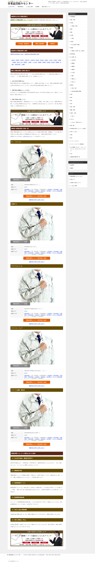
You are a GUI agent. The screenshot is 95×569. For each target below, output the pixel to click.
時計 (71, 100)
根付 (71, 137)
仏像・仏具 (74, 88)
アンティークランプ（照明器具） (77, 144)
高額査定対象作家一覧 (75, 156)
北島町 (59, 60)
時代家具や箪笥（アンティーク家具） (78, 128)
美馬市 (46, 60)
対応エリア (72, 179)
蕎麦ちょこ (74, 78)
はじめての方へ (11, 6)
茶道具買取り (31, 190)
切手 (71, 103)
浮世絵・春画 (74, 26)
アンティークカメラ (74, 141)
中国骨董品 (72, 16)
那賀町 (44, 62)
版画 (71, 29)
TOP (14, 554)
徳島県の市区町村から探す (17, 54)
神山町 (53, 62)
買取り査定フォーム (46, 6)
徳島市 (13, 60)
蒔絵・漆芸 (72, 106)
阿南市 (17, 60)
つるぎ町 (35, 62)
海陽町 (39, 62)
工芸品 (71, 41)
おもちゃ (72, 119)
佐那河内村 (17, 64)
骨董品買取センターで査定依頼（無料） (36, 196)
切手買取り (49, 190)
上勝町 (23, 64)
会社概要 (37, 6)
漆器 (73, 75)
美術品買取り (56, 189)
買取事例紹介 (20, 6)
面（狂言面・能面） (76, 44)
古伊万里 (73, 60)
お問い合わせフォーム (27, 136)
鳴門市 (22, 60)
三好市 (50, 60)
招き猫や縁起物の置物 (76, 91)
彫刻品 (71, 85)
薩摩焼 (73, 63)
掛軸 (71, 32)
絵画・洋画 (72, 19)
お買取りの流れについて (75, 182)
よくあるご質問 (29, 6)
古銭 (71, 94)
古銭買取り (37, 190)
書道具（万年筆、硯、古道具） (78, 50)
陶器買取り (43, 190)
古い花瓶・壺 (73, 57)
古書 (73, 38)
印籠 (71, 134)
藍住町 (42, 60)
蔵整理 (71, 168)
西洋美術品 (72, 53)
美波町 (48, 62)
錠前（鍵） (72, 125)
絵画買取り (50, 189)
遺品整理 (72, 165)
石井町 (55, 60)
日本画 (71, 22)
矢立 (71, 153)
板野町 (25, 62)
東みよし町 (20, 62)
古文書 (71, 35)
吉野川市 (27, 60)
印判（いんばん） (74, 131)
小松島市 (32, 60)
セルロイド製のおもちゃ (77, 122)
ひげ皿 (73, 72)
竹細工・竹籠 (73, 113)
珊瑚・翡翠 (72, 109)
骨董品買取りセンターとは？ (76, 176)
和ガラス (73, 81)
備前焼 (73, 69)
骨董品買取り (27, 189)
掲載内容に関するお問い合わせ (36, 199)
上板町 (29, 62)
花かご (73, 116)
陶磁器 (73, 66)
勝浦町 (57, 62)
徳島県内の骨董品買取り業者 (32, 54)
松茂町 (14, 62)
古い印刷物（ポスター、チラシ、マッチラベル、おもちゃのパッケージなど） (78, 149)
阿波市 (37, 60)
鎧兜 (71, 97)
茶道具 (71, 47)
